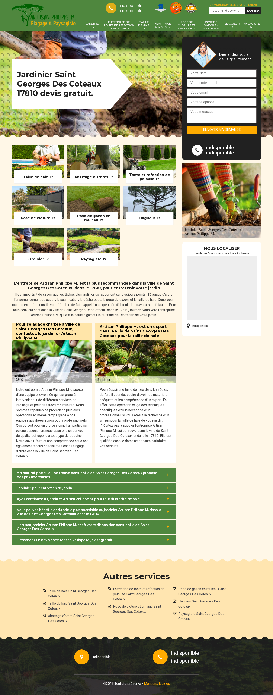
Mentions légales (157, 684)
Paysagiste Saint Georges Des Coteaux (201, 616)
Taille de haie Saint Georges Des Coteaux (72, 593)
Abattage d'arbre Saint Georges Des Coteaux (71, 618)
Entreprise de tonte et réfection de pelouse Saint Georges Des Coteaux (138, 594)
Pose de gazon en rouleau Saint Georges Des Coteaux (202, 591)
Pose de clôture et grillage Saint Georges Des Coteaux (137, 609)
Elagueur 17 (231, 25)
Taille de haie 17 (143, 25)
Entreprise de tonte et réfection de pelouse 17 (118, 25)
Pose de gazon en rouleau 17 (211, 25)
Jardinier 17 (93, 25)
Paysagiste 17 (251, 25)
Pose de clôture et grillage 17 (186, 25)
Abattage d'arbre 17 (163, 25)
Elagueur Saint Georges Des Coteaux (199, 603)
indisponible (131, 5)
